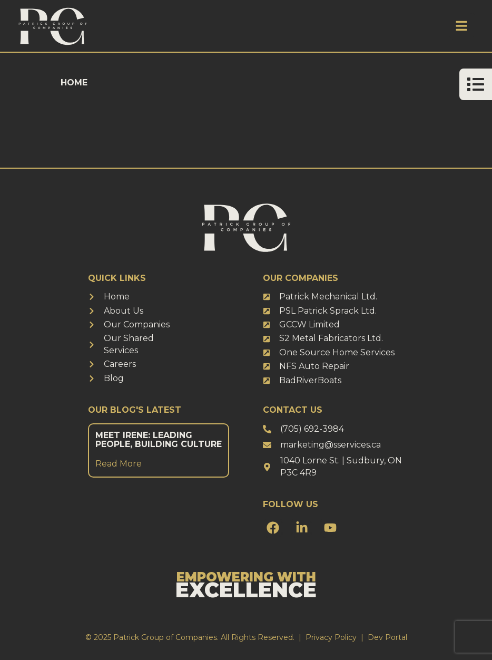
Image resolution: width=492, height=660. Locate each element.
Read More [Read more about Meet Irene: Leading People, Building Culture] (118, 464)
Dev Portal (387, 637)
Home (74, 82)
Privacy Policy (331, 637)
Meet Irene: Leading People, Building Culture (158, 440)
